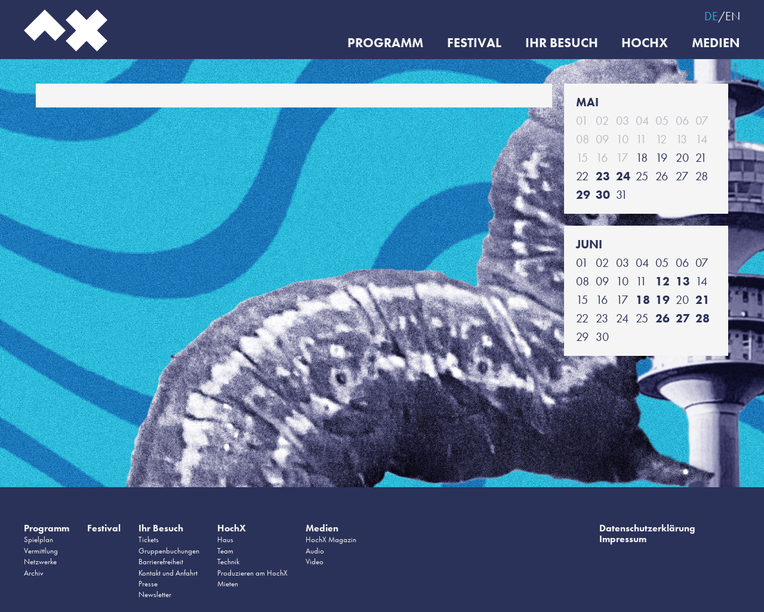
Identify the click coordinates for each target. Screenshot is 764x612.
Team (225, 551)
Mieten (227, 584)
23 (603, 176)
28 (702, 318)
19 (662, 299)
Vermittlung (41, 551)
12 (662, 281)
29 (583, 194)
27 (683, 318)
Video (315, 561)
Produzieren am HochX (252, 573)
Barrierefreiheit (160, 561)
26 (662, 318)
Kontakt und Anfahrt (168, 573)
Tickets (148, 539)
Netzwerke (40, 561)
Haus (225, 539)
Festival (473, 43)
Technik (228, 561)
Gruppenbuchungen (168, 551)
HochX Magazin (331, 539)
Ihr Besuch (561, 43)
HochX (644, 43)
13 (683, 281)
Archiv (34, 573)
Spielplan (38, 539)
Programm (385, 43)
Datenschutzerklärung (647, 528)
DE (711, 16)
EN (732, 16)
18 (643, 299)
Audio (315, 551)
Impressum (622, 539)
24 (623, 176)
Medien (716, 43)
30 (603, 194)
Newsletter (154, 594)
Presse (148, 584)
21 (702, 299)
